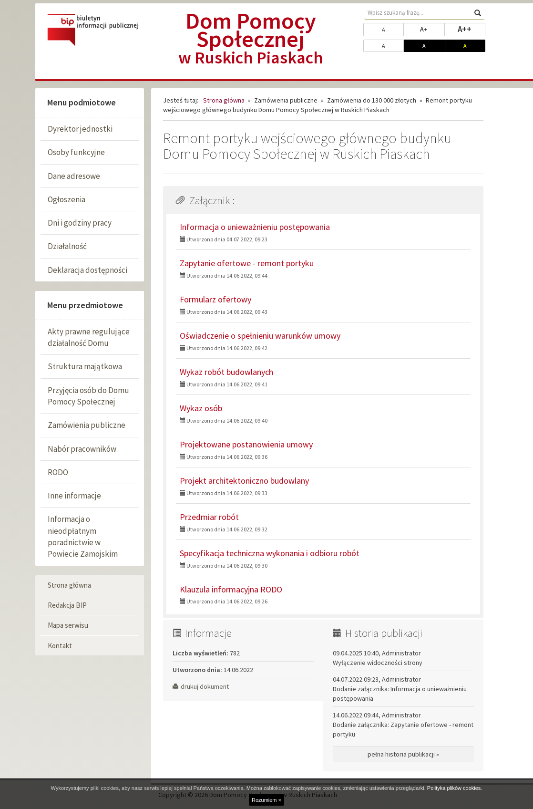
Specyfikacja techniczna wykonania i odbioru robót (269, 553)
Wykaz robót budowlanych (226, 371)
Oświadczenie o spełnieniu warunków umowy (260, 335)
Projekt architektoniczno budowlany (244, 480)
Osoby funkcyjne (76, 152)
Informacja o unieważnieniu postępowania (255, 226)
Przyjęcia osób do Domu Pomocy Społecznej (88, 396)
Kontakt (60, 645)
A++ (471, 28)
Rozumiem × (266, 800)
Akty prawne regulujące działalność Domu (89, 337)
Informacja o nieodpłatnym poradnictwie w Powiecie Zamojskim (83, 536)
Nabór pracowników (82, 449)
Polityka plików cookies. (454, 788)
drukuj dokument (201, 686)
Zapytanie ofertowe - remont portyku (247, 263)
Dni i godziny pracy (80, 223)
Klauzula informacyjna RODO (231, 589)
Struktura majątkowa (85, 366)
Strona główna (69, 585)
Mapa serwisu (68, 625)
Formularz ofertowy (215, 299)
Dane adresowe (74, 176)
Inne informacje (74, 495)
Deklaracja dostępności (87, 270)
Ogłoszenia (66, 199)
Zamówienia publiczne (86, 425)
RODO (58, 472)
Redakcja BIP (67, 605)
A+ (432, 28)
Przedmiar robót (209, 516)
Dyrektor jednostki (80, 129)
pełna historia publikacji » (403, 754)
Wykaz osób (201, 408)
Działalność (67, 246)
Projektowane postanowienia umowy (246, 444)
